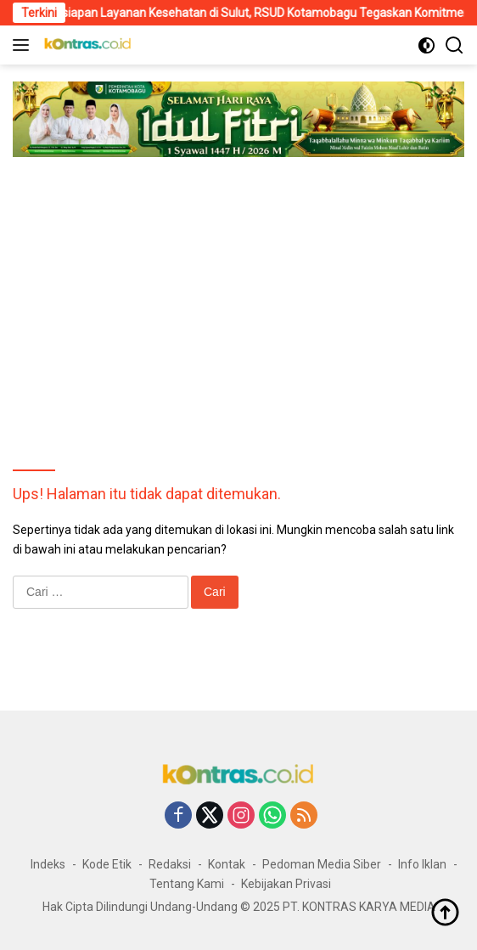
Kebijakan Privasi (286, 884)
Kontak (226, 864)
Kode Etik (107, 864)
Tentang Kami (186, 884)
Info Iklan (422, 864)
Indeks (48, 864)
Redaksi (170, 864)
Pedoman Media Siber (321, 864)
